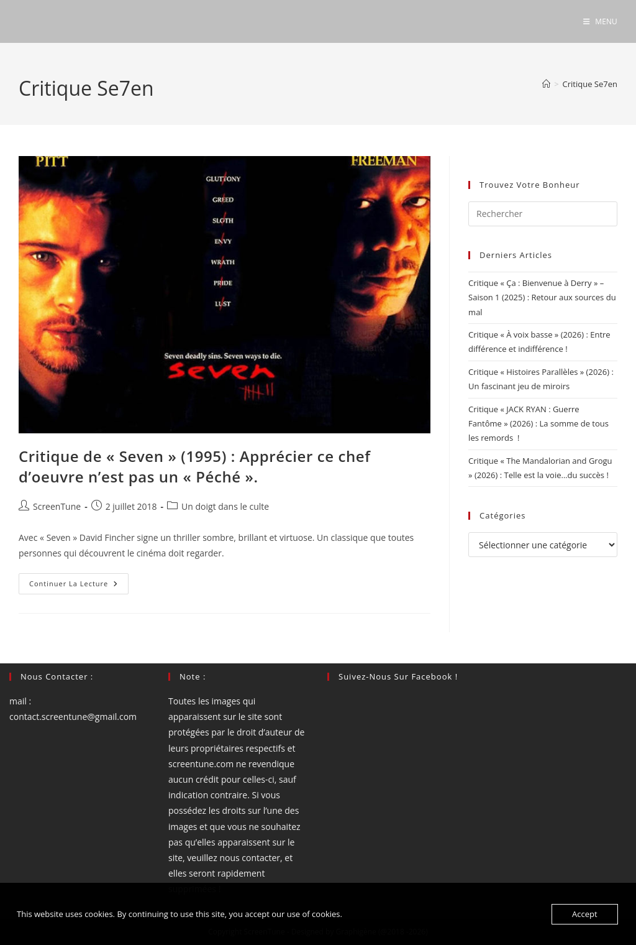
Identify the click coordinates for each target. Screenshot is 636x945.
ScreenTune (57, 506)
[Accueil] (546, 84)
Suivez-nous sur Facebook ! (398, 676)
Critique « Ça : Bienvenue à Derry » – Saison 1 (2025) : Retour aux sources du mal (542, 297)
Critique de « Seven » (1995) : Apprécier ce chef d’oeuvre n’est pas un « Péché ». (195, 466)
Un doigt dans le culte (225, 506)
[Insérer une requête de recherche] (542, 213)
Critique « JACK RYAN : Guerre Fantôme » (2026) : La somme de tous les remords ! (538, 423)
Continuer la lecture (79, 586)
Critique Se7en (590, 84)
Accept (584, 914)
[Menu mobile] (600, 21)
